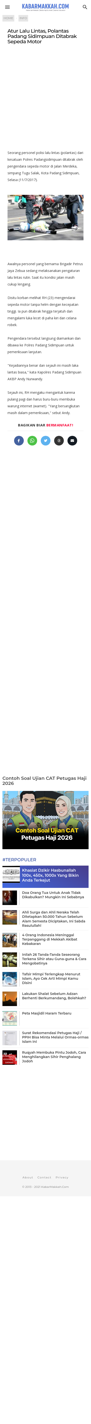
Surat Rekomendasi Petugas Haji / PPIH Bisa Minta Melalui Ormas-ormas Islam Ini (55, 1037)
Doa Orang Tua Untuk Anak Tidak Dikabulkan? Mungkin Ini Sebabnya (53, 895)
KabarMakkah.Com (55, 1187)
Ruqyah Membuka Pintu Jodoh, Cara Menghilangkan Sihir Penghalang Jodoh (54, 1056)
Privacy (62, 1177)
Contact (44, 1177)
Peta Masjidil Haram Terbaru (46, 1013)
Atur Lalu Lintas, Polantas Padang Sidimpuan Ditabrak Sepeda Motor (42, 36)
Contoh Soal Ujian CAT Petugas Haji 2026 (44, 780)
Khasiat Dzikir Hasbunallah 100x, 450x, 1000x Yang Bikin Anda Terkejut (50, 875)
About (27, 1177)
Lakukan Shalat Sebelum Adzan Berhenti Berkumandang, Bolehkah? (54, 996)
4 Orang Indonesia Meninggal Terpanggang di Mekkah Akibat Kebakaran (49, 939)
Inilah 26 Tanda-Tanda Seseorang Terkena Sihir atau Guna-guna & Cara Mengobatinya (54, 958)
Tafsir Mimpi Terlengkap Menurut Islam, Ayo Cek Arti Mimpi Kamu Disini (51, 978)
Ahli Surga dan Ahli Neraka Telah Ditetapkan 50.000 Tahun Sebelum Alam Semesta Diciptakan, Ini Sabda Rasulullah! (53, 919)
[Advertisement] (45, 99)
